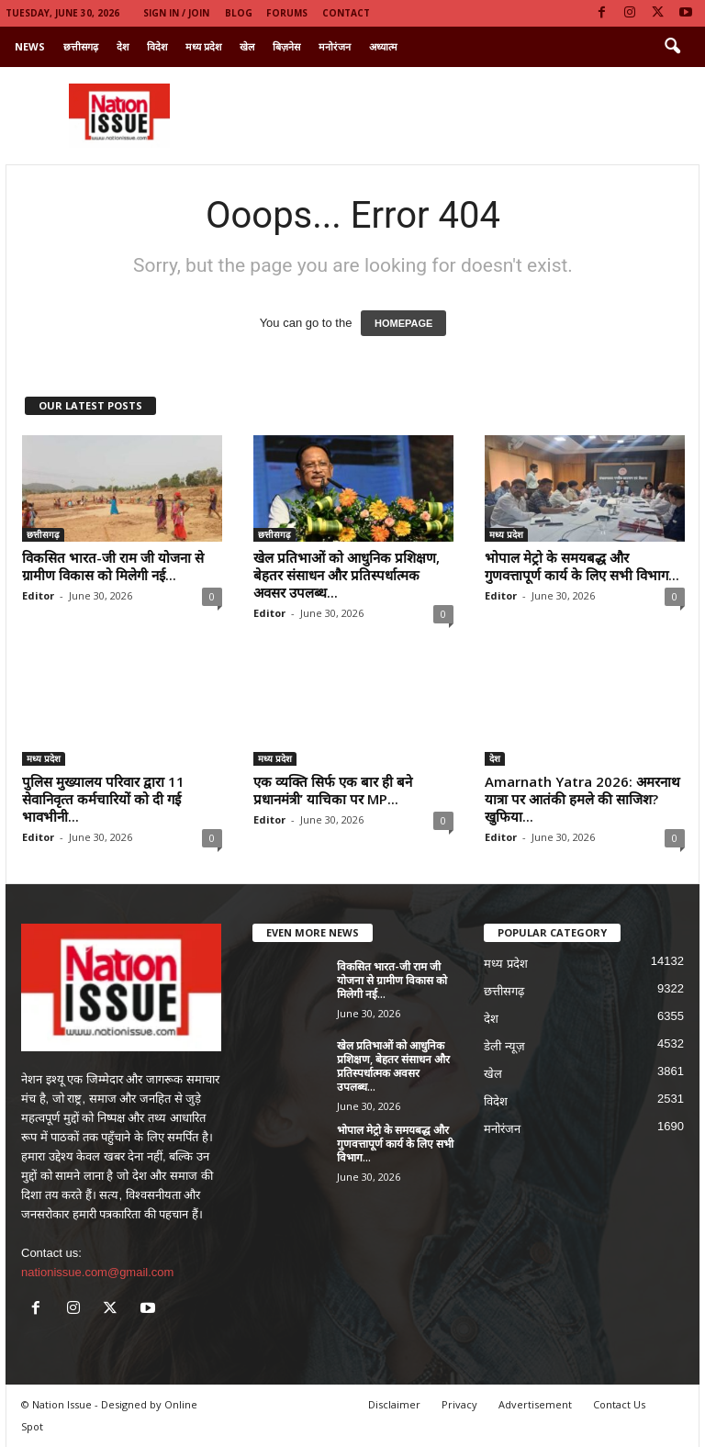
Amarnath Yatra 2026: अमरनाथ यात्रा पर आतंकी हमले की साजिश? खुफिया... (582, 798)
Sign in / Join (176, 12)
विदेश (157, 46)
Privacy (459, 1404)
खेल (247, 46)
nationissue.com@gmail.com (97, 1272)
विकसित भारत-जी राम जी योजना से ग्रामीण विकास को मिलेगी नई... (113, 566)
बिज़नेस (286, 46)
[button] (672, 47)
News (30, 46)
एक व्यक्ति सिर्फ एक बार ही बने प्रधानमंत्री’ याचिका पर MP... (332, 790)
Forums (287, 12)
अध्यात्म (383, 46)
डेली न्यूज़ (504, 1046)
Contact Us (619, 1404)
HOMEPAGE (403, 323)
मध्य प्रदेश (203, 46)
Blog (238, 12)
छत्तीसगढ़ (80, 46)
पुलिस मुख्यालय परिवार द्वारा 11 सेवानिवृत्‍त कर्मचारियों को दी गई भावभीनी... (103, 798)
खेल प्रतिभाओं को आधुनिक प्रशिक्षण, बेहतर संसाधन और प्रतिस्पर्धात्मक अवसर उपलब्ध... (346, 574)
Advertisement (535, 1404)
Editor (38, 595)
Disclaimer (394, 1404)
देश (123, 46)
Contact (346, 12)
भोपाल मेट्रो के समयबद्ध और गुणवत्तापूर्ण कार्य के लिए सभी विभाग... (582, 566)
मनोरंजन (335, 46)
